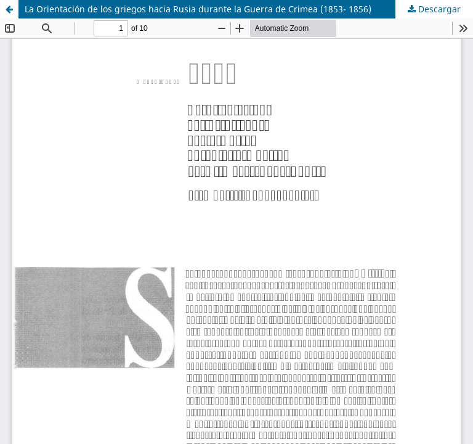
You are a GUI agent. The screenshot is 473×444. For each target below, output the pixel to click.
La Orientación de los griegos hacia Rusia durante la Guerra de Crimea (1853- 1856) (198, 9)
